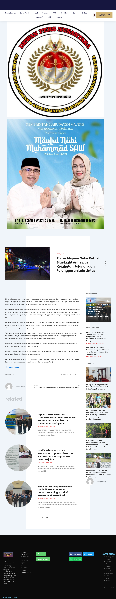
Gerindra (45, 13)
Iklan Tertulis (110, 573)
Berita (75, 13)
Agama (108, 580)
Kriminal (108, 571)
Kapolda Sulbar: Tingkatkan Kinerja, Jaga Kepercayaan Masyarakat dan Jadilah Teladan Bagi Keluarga (98, 473)
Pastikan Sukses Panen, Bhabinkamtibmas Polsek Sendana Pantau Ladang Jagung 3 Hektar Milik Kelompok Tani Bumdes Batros (98, 444)
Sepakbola (64, 13)
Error (107, 576)
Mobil (36, 13)
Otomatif (39, 17)
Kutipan (108, 569)
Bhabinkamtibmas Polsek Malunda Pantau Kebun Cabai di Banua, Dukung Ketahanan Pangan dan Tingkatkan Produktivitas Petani (98, 414)
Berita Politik (24, 13)
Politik (49, 17)
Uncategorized (110, 557)
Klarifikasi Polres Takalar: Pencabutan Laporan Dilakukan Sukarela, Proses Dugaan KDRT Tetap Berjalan (55, 455)
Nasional (59, 17)
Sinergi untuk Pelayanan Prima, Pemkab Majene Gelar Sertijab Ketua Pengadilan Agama (97, 387)
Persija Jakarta (10, 13)
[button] (94, 15)
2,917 (47, 518)
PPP (54, 13)
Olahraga (85, 13)
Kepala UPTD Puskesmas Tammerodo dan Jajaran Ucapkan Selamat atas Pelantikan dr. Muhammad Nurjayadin (57, 419)
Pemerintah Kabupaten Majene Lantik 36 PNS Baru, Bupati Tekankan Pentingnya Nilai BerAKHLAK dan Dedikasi (55, 491)
